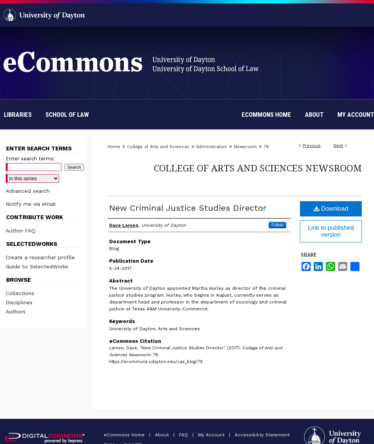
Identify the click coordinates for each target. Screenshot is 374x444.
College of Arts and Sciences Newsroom (258, 167)
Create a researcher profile (40, 257)
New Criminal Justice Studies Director (187, 208)
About (162, 435)
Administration (211, 146)
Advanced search (28, 191)
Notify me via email (31, 204)
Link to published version (331, 231)
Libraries (18, 114)
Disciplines (19, 302)
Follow (277, 225)
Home (114, 146)
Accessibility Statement (262, 435)
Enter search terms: (30, 158)
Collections (20, 293)
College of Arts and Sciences (158, 146)
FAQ (184, 435)
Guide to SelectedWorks (37, 266)
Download (331, 208)
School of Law (67, 114)
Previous (312, 145)
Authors (16, 311)
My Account (212, 435)
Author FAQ (20, 231)
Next (338, 145)
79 (266, 146)
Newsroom (245, 146)
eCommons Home (125, 435)
